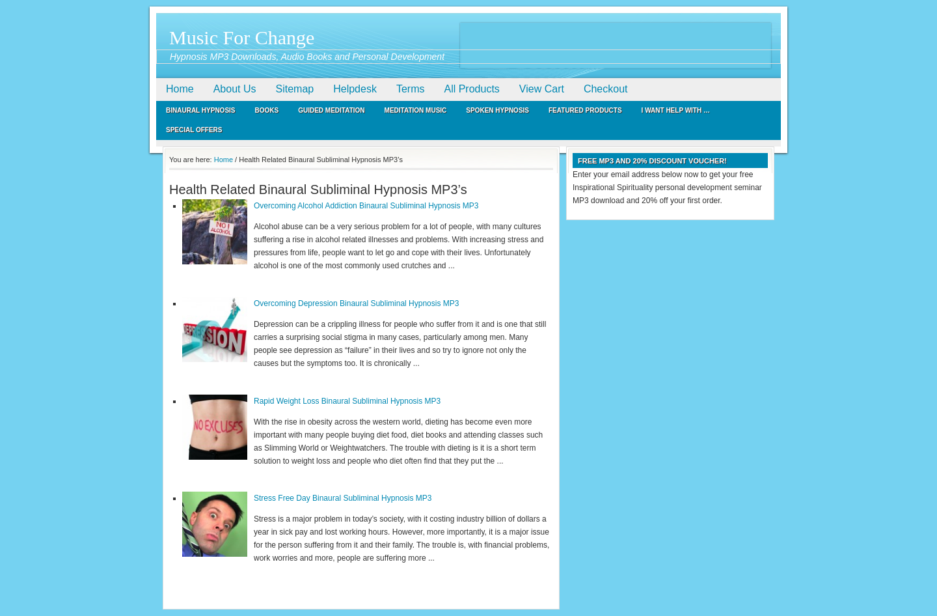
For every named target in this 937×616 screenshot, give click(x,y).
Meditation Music (416, 110)
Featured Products (585, 110)
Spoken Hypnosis (497, 110)
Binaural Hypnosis (201, 110)
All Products (471, 88)
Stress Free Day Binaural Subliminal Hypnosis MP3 (342, 498)
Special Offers (194, 129)
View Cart (541, 88)
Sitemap (295, 88)
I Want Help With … (676, 110)
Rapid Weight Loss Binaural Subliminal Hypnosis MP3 (347, 401)
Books (267, 110)
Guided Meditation (331, 110)
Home (180, 88)
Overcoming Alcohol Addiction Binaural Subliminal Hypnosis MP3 (366, 205)
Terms (410, 88)
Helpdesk (355, 88)
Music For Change (241, 37)
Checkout (606, 88)
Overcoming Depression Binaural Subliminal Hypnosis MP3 (356, 303)
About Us (234, 88)
